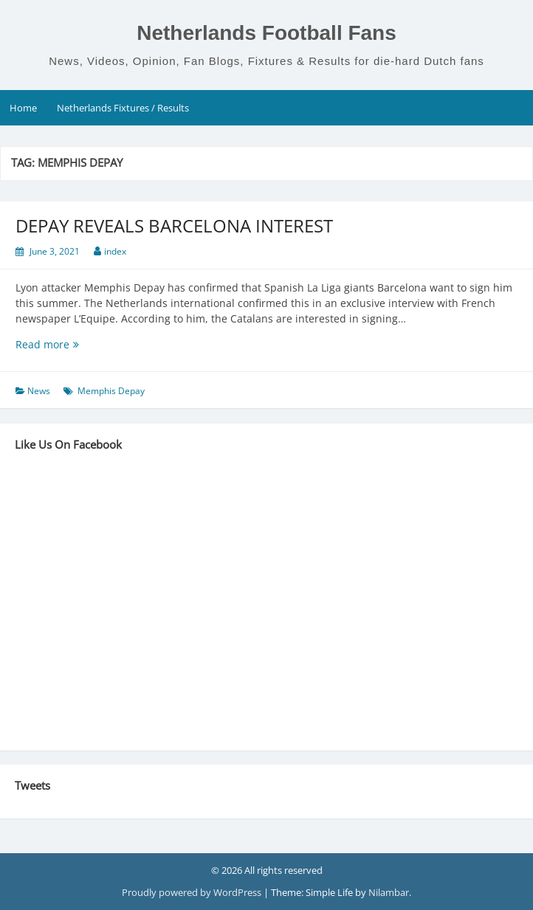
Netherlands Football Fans (266, 32)
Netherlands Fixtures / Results (123, 107)
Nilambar (388, 892)
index (115, 251)
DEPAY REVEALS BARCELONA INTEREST (174, 225)
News (38, 391)
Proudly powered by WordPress (193, 892)
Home (23, 107)
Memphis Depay (111, 391)
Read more (72, 344)
